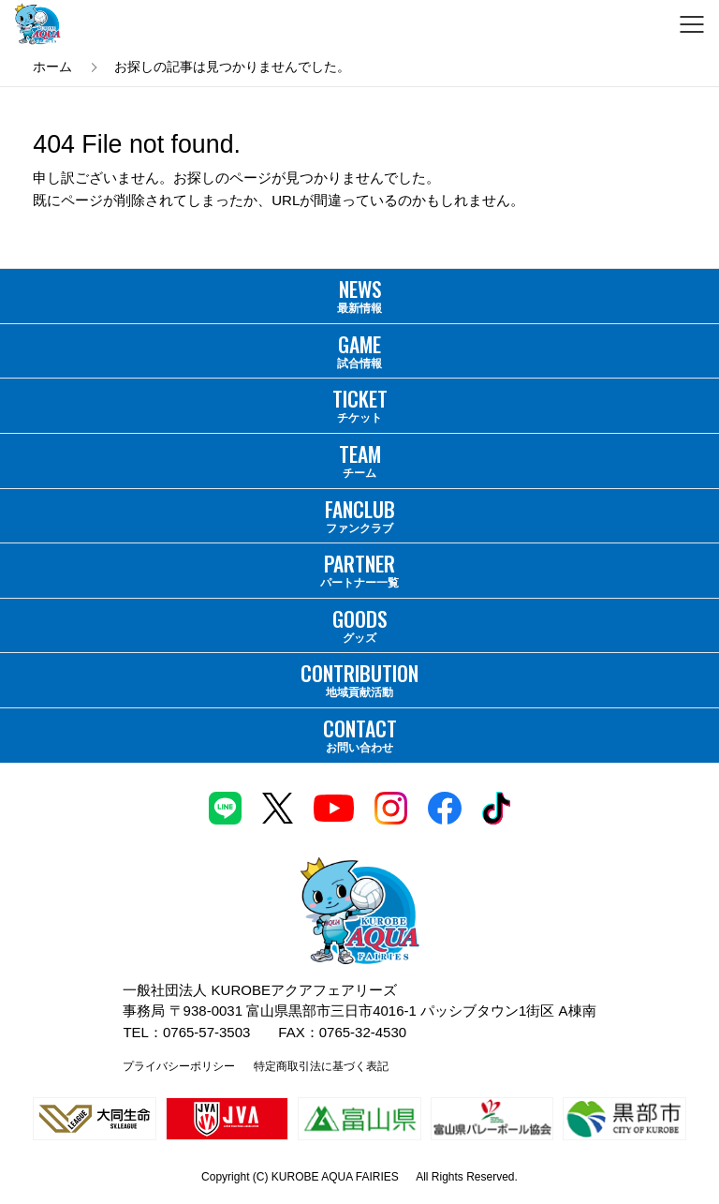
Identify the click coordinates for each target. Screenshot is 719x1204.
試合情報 (359, 349)
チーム (360, 459)
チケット (360, 403)
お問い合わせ (360, 733)
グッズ (359, 624)
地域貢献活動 (359, 678)
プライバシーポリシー (179, 1066)
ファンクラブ (360, 514)
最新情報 (359, 294)
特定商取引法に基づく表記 (321, 1066)
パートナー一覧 (359, 568)
